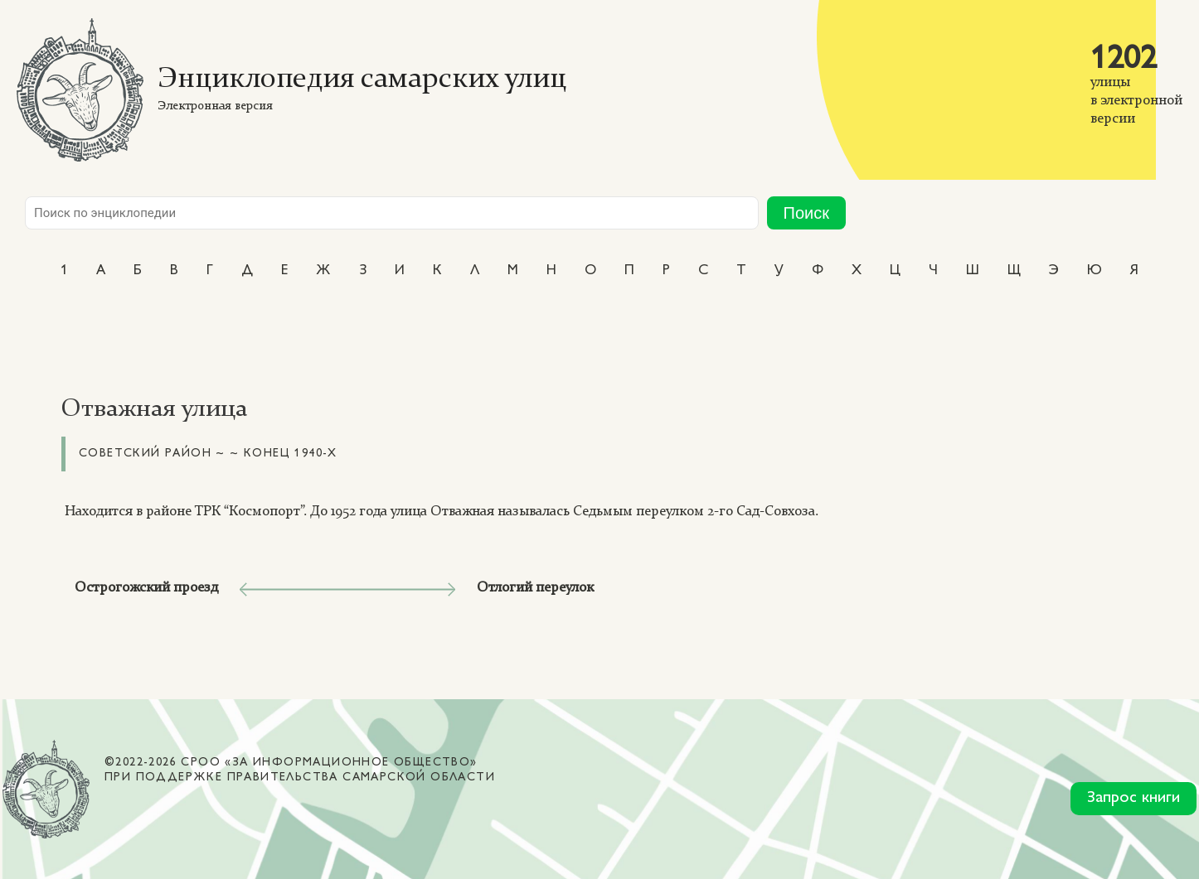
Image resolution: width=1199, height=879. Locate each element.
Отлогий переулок (535, 588)
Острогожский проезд (146, 588)
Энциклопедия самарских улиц (362, 79)
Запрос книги (1133, 798)
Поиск (806, 213)
